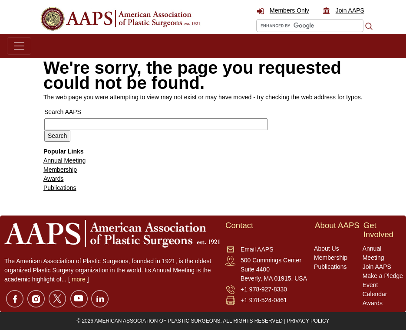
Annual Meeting (64, 160)
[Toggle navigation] (19, 46)
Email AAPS (257, 249)
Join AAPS (350, 10)
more (79, 279)
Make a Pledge (383, 275)
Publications (59, 187)
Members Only (289, 10)
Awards (53, 178)
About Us (326, 248)
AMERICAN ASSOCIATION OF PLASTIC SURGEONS (158, 321)
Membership (60, 169)
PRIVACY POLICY (308, 321)
